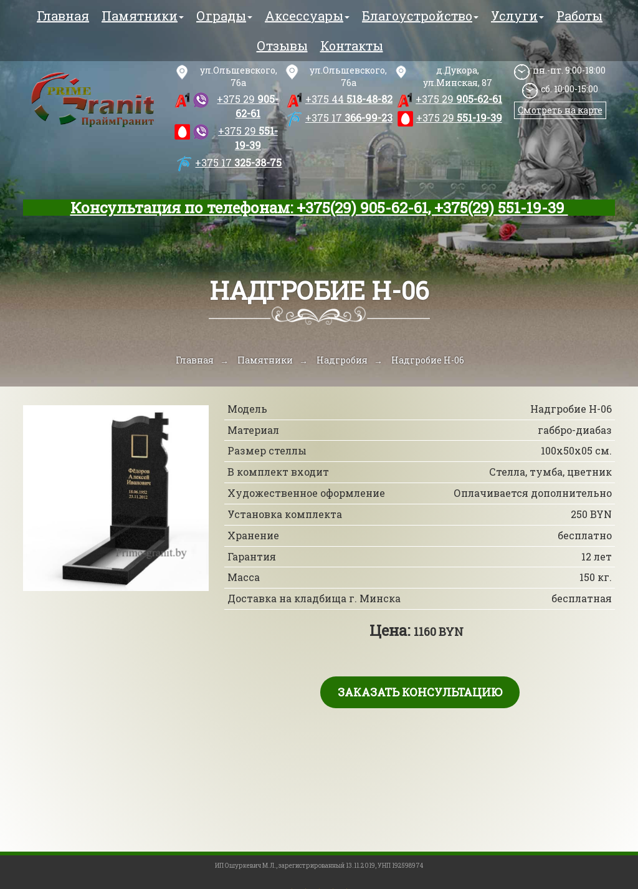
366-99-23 (349, 117)
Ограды (224, 15)
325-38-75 (238, 162)
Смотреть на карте (560, 110)
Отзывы (282, 45)
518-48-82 (349, 98)
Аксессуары (307, 15)
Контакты (351, 45)
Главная (63, 15)
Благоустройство (420, 15)
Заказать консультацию (420, 692)
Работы (579, 15)
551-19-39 (248, 137)
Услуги (517, 15)
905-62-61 (248, 106)
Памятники (143, 15)
